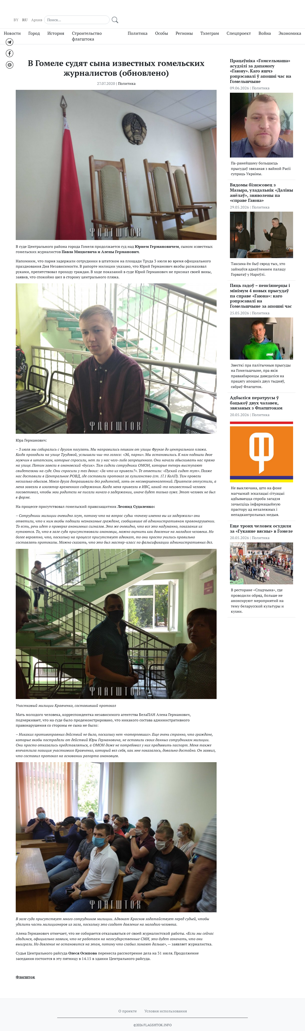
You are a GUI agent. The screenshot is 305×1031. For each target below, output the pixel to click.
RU (215, 9)
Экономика (290, 24)
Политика (137, 24)
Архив (227, 9)
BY (206, 9)
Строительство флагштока (87, 27)
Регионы (184, 24)
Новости (12, 24)
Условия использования (165, 1002)
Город (34, 24)
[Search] (260, 9)
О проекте (127, 1002)
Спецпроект (239, 24)
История (55, 24)
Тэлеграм (209, 24)
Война (265, 24)
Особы (161, 24)
